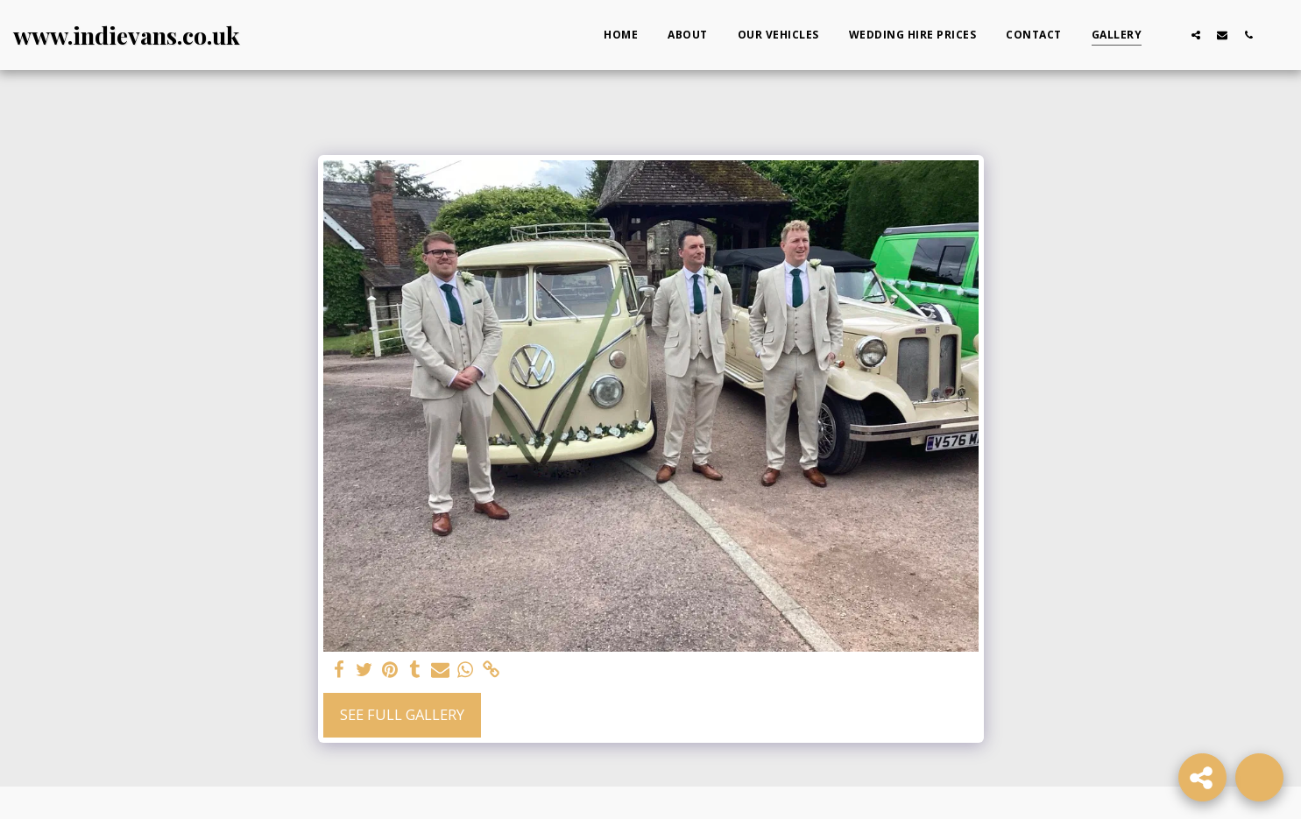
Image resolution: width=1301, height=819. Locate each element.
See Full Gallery (402, 714)
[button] (1169, 34)
